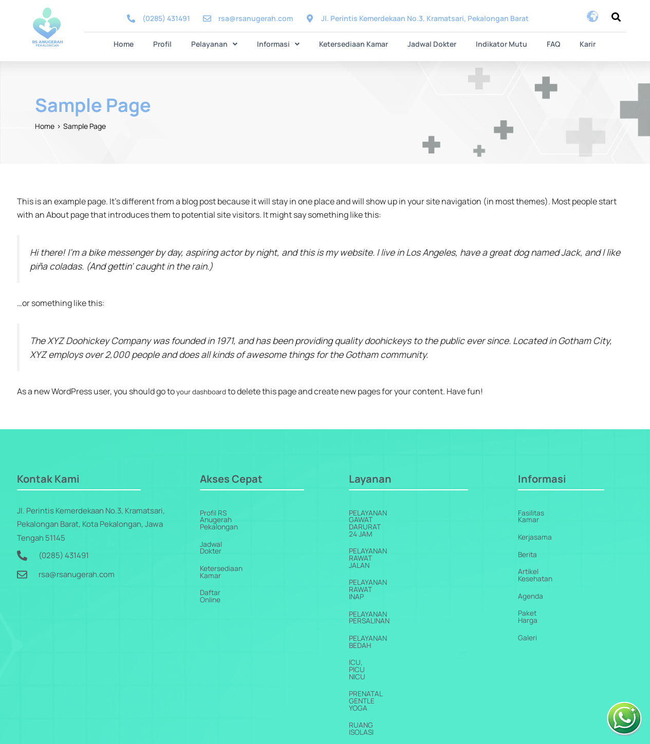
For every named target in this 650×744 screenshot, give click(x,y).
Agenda (532, 584)
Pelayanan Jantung (388, 674)
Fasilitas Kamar (544, 512)
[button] (222, 43)
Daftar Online (223, 566)
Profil (174, 43)
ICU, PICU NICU (376, 602)
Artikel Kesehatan (549, 566)
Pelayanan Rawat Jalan (395, 530)
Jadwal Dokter (427, 43)
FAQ (541, 43)
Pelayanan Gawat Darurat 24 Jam (415, 512)
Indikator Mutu (493, 43)
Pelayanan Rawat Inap (392, 548)
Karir (571, 43)
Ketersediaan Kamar (353, 43)
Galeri (528, 620)
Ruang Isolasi (377, 638)
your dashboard (205, 390)
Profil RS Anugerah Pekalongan (254, 512)
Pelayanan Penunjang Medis (405, 656)
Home (140, 43)
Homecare (370, 691)
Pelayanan (222, 43)
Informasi (282, 43)
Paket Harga (539, 602)
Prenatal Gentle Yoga (393, 620)
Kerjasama (536, 530)
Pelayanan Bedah (383, 584)
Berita (528, 548)
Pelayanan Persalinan (393, 566)
